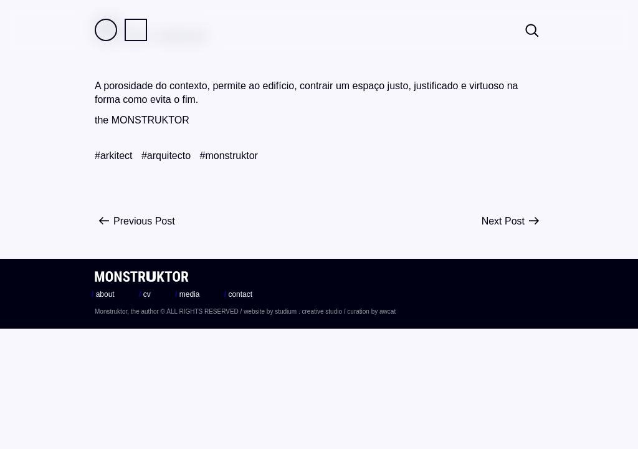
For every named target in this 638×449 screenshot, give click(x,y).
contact (238, 294)
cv (145, 294)
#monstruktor (229, 155)
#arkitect (113, 155)
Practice (136, 30)
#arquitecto (166, 155)
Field (106, 30)
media (187, 294)
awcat (387, 311)
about (103, 294)
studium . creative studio (308, 311)
